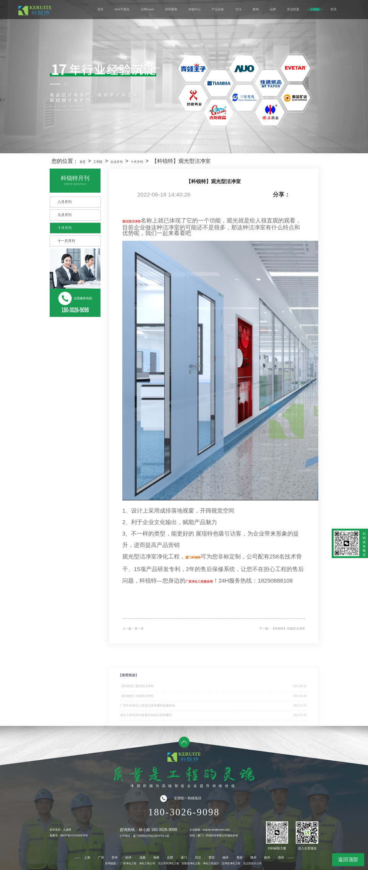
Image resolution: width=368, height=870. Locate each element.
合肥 (170, 857)
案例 (256, 9)
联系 (334, 9)
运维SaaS (147, 9)
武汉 (198, 857)
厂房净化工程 (128, 863)
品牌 (273, 9)
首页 (100, 9)
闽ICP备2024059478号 (74, 835)
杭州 (128, 857)
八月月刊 (64, 202)
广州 (101, 857)
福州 (225, 857)
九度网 (67, 829)
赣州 (253, 857)
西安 (212, 857)
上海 (87, 857)
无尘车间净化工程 (168, 863)
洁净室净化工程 (231, 863)
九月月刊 (64, 215)
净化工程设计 (211, 863)
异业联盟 (293, 9)
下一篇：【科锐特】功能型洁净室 (282, 628)
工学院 (314, 9)
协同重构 (171, 9)
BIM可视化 (122, 9)
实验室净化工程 (191, 863)
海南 (156, 857)
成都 (142, 857)
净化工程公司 (147, 863)
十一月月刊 (66, 241)
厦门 (184, 857)
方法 (238, 9)
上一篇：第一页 (133, 628)
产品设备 (218, 9)
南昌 (240, 857)
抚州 (267, 857)
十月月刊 (137, 162)
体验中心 (194, 9)
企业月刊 (116, 162)
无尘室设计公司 (252, 863)
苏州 (115, 857)
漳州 (281, 857)
